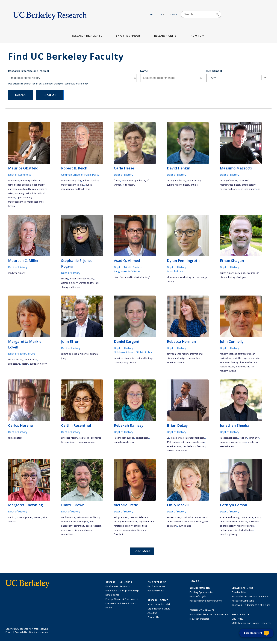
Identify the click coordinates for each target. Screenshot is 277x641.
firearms (201, 446)
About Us (157, 14)
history (170, 180)
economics (13, 180)
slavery (64, 278)
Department (214, 71)
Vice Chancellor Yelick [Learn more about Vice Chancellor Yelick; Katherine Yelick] (159, 604)
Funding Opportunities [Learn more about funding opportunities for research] (201, 592)
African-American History (82, 278)
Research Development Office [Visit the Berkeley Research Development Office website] (206, 600)
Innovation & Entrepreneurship (122, 590)
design (25, 363)
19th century (173, 442)
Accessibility (21, 632)
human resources (86, 442)
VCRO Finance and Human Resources (252, 623)
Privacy (9, 632)
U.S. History (180, 180)
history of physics (83, 530)
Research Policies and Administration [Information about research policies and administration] (209, 614)
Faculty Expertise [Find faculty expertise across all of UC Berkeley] (157, 586)
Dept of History (123, 174)
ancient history (174, 517)
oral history (67, 530)
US (168, 437)
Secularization (227, 446)
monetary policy (23, 193)
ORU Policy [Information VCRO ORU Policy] (237, 618)
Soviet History (142, 437)
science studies (248, 189)
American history (122, 358)
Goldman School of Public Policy (80, 174)
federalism (195, 521)
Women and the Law (88, 282)
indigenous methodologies (74, 521)
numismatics (185, 525)
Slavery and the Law (70, 287)
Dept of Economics (19, 174)
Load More (142, 551)
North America (68, 517)
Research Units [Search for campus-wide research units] (156, 590)
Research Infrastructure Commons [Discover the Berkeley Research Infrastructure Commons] (250, 596)
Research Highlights (87, 35)
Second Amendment (177, 450)
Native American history (192, 442)
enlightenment (121, 517)
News (173, 14)
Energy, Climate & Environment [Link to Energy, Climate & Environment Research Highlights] (121, 599)
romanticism (129, 530)
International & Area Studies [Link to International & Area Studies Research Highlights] (120, 603)
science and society (229, 189)
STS (258, 189)
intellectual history (229, 437)
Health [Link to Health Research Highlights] (109, 607)
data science (247, 517)
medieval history (16, 272)
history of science (228, 180)
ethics (258, 517)
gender (28, 517)
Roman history (15, 437)
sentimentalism (129, 521)
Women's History (69, 282)
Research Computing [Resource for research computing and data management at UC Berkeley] (243, 600)
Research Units (165, 35)
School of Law (175, 271)
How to (198, 35)
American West (174, 446)
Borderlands (189, 446)
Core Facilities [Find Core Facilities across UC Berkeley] (239, 592)
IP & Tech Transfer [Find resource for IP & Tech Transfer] (199, 618)
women (37, 517)
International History (142, 358)
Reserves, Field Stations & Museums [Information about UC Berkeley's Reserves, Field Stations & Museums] (251, 604)
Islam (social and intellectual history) (132, 277)
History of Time (190, 184)
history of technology (244, 184)
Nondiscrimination (38, 632)
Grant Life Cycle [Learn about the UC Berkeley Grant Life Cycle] (198, 596)
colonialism (67, 534)
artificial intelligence (230, 521)
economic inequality (71, 180)
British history (227, 272)
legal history (129, 184)
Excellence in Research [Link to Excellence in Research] (117, 586)
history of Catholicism (238, 366)
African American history (179, 277)
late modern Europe (124, 437)
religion (243, 437)
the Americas (177, 437)
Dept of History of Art (21, 353)
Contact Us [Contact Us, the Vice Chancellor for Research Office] (153, 617)
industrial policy (91, 180)
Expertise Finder (128, 35)
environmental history (178, 353)
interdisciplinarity (228, 534)
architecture (14, 363)
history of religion (237, 277)
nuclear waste (227, 530)
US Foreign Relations (185, 358)
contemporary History (125, 362)
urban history (194, 180)
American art (30, 359)
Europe (223, 442)
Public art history (38, 363)
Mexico (11, 517)
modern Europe (130, 180)
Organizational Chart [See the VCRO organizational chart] (159, 608)
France (117, 180)
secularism (253, 442)
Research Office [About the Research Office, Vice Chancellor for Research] (158, 600)
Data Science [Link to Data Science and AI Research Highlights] (112, 594)
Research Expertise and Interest (28, 71)
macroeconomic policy (72, 184)
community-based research (87, 525)
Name (144, 71)
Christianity (254, 437)
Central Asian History (124, 442)
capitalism (84, 437)
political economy (192, 517)
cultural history (174, 184)
